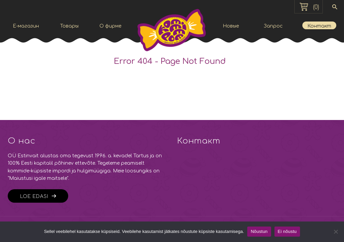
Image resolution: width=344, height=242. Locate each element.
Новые (231, 26)
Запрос (273, 26)
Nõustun (259, 231)
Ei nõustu (287, 231)
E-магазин (26, 26)
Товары (69, 26)
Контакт (319, 26)
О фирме (110, 26)
